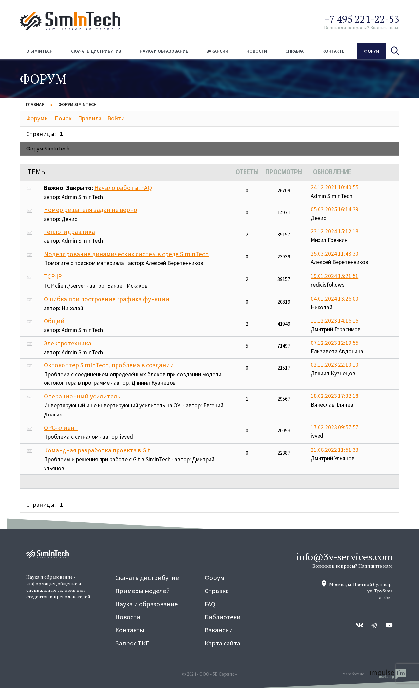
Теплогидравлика (69, 232)
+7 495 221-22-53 (361, 19)
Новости (256, 51)
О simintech (39, 51)
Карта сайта (222, 643)
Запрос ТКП (132, 643)
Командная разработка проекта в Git (97, 450)
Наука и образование (164, 51)
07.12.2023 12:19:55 (334, 342)
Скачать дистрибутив (96, 51)
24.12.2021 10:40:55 (334, 187)
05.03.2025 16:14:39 (334, 209)
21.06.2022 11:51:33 (334, 449)
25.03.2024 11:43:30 (334, 253)
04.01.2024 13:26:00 (334, 298)
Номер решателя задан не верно (90, 210)
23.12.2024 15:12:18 (334, 231)
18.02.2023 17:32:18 (334, 395)
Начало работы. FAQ (123, 188)
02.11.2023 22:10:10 (334, 364)
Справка (294, 51)
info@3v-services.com (344, 556)
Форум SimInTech (77, 104)
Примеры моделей (142, 591)
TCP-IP (53, 276)
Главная (35, 104)
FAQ (210, 604)
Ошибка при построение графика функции (106, 299)
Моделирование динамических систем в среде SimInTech (126, 254)
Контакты (334, 51)
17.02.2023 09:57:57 (334, 427)
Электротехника (67, 343)
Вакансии (217, 51)
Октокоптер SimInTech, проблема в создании (109, 365)
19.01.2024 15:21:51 (334, 276)
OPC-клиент (61, 428)
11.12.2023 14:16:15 (334, 320)
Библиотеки (223, 617)
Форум (371, 51)
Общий (54, 321)
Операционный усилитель (82, 396)
